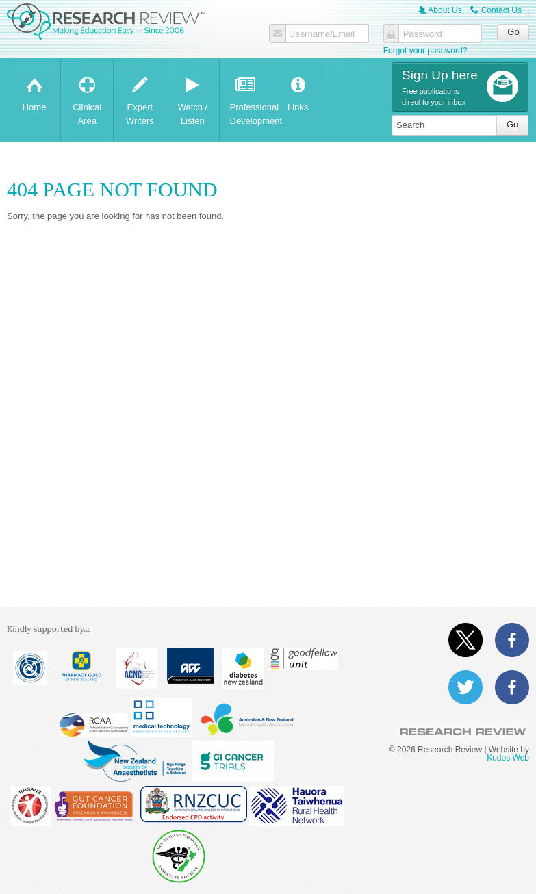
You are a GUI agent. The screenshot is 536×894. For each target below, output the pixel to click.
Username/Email (322, 34)
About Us (440, 10)
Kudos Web (508, 758)
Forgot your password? (425, 50)
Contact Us (496, 10)
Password (422, 34)
